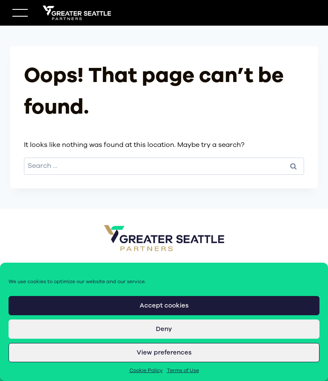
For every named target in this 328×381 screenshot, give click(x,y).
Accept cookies (164, 305)
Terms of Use (183, 370)
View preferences (164, 352)
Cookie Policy (146, 370)
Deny (164, 329)
